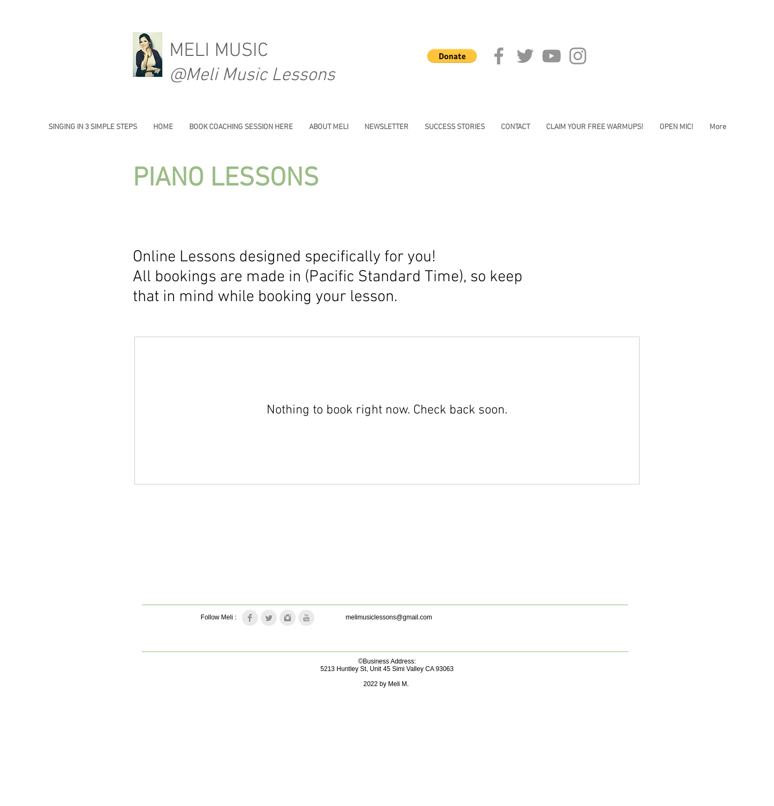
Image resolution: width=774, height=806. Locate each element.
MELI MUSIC (218, 51)
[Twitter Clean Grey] (269, 618)
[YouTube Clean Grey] (306, 618)
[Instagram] (578, 56)
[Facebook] (499, 56)
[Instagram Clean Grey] (288, 618)
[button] (452, 56)
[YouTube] (551, 56)
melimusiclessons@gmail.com (389, 617)
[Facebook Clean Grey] (250, 618)
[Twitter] (525, 56)
